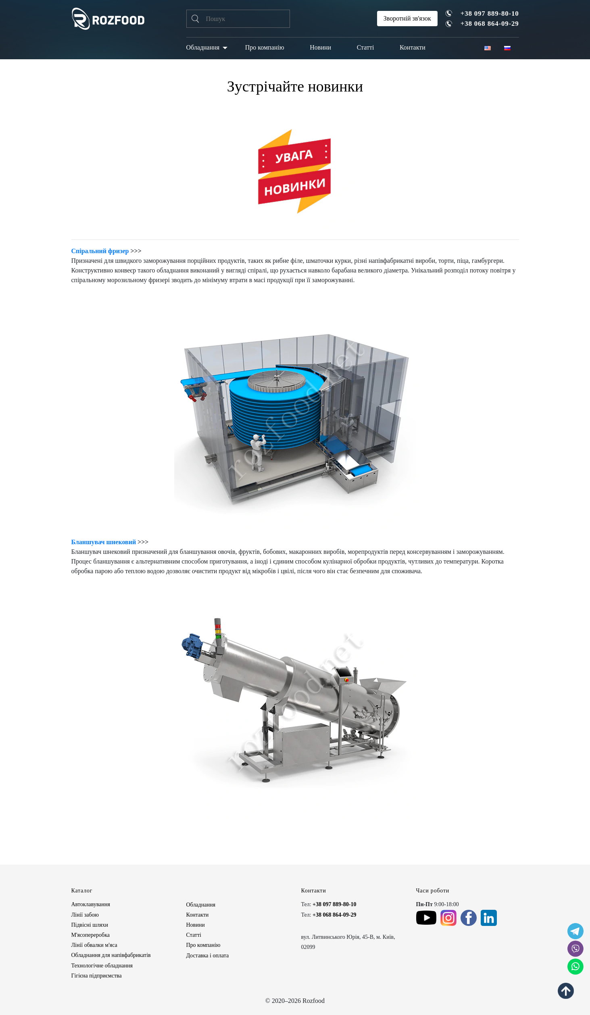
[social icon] (575, 931)
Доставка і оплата (207, 956)
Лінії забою (85, 915)
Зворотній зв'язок (407, 18)
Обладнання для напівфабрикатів (111, 955)
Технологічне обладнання (102, 966)
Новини (320, 47)
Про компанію (264, 47)
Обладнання (203, 47)
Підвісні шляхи (89, 925)
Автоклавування (90, 904)
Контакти (412, 47)
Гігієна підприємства (96, 976)
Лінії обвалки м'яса (94, 945)
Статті (365, 47)
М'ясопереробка (90, 935)
